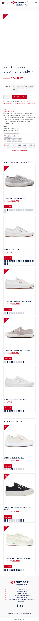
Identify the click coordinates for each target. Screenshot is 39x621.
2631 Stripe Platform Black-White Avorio (17, 508)
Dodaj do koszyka (19, 97)
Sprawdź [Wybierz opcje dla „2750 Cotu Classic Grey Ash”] (8, 206)
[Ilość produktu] (7, 97)
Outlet (28, 104)
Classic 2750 (7, 104)
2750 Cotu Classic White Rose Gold (17, 301)
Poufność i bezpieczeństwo (22, 595)
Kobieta (22, 104)
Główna (14, 104)
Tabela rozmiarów (8, 111)
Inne (18, 104)
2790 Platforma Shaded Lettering (17, 558)
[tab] (19, 109)
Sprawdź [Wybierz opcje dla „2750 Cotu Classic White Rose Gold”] (8, 309)
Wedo (29, 613)
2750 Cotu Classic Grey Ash (14, 198)
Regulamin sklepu (22, 593)
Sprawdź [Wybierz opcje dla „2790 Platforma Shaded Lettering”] (8, 566)
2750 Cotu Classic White (13, 250)
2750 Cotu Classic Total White (15, 400)
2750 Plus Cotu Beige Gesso (15, 458)
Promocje (22, 589)
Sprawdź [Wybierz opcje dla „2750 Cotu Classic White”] (8, 258)
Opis (4, 109)
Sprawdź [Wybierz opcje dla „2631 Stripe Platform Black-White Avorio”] (8, 517)
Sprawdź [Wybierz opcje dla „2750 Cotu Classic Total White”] (8, 408)
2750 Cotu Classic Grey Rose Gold (17, 350)
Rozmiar (7, 86)
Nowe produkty (22, 591)
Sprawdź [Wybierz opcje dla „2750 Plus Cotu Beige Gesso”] (8, 466)
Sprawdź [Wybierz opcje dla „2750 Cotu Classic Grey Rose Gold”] (8, 358)
